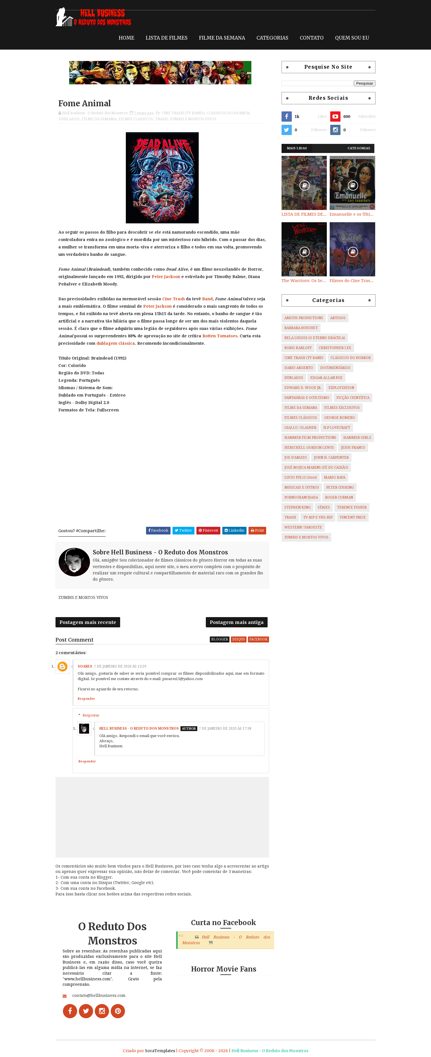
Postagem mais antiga (237, 623)
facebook (259, 640)
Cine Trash (175, 299)
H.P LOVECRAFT (334, 428)
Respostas (93, 716)
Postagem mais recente (89, 623)
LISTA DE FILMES (165, 37)
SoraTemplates (160, 1049)
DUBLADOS (71, 119)
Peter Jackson (168, 276)
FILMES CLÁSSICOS (138, 119)
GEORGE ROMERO (337, 418)
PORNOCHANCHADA (299, 497)
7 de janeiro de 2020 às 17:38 (227, 729)
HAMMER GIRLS (355, 438)
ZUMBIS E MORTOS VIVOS (195, 119)
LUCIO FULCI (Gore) (298, 477)
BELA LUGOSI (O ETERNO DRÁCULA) (312, 338)
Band (209, 299)
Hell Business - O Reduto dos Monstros (141, 729)
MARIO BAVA (332, 477)
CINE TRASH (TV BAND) (184, 113)
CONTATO (310, 37)
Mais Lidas (295, 148)
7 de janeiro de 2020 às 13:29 (122, 667)
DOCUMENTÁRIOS (333, 368)
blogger (220, 640)
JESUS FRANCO (351, 448)
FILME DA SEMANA (220, 37)
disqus (239, 640)
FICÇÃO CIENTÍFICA (351, 398)
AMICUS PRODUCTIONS (301, 318)
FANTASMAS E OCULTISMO (304, 398)
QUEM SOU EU (350, 37)
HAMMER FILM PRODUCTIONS (308, 438)
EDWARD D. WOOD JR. (300, 388)
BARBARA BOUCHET (299, 328)
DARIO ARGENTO (296, 368)
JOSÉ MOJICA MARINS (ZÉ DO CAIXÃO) (314, 468)
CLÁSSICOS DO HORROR (230, 113)
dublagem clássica (162, 343)
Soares (87, 667)
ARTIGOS (336, 318)
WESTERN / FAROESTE (301, 527)
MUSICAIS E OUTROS (299, 487)
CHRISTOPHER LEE (333, 348)
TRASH (163, 119)
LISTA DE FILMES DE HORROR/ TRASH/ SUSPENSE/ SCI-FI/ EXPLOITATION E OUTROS (302, 214)
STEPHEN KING (295, 507)
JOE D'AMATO (293, 458)
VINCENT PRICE (351, 517)
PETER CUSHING (338, 487)
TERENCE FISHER (350, 507)
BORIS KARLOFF (296, 348)
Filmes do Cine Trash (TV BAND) (350, 280)
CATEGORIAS (270, 37)
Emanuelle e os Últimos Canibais (350, 214)
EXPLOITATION (339, 388)
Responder (88, 699)
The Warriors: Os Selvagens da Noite (302, 280)
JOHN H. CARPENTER (329, 458)
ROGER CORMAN (337, 497)
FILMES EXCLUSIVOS (340, 408)
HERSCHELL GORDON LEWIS (307, 448)
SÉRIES (322, 507)
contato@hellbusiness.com (101, 996)
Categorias (357, 148)
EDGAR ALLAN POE (324, 378)
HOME (124, 37)
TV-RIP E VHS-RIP (316, 517)
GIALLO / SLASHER (298, 428)
